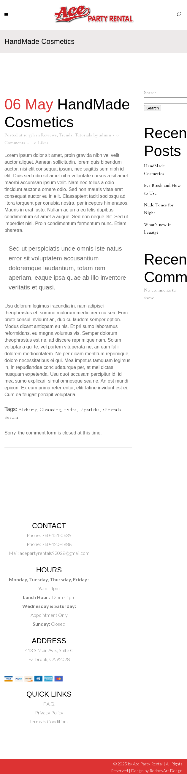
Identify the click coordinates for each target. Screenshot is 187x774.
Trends (65, 135)
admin (105, 135)
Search (150, 92)
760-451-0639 (56, 535)
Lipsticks (89, 410)
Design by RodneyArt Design (157, 770)
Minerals (111, 410)
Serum (11, 417)
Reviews (49, 135)
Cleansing (50, 410)
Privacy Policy (49, 712)
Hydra (70, 410)
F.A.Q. (49, 703)
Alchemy (27, 410)
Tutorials (83, 135)
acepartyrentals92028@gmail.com (54, 553)
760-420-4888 (56, 544)
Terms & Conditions (49, 721)
